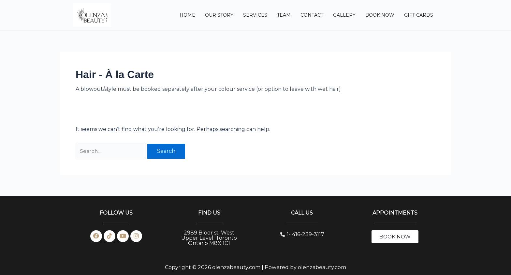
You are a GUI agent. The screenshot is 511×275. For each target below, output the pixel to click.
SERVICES (255, 15)
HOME (187, 15)
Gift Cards (418, 15)
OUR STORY (219, 15)
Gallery (344, 15)
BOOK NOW (379, 15)
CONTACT (311, 15)
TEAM (284, 15)
